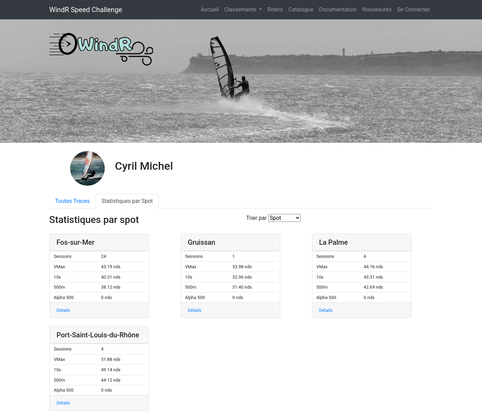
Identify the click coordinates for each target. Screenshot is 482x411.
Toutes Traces (72, 201)
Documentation (338, 9)
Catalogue (301, 9)
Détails (63, 310)
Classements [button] (241, 9)
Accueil (211, 9)
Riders (275, 9)
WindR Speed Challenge (85, 10)
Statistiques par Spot (127, 201)
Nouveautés (376, 9)
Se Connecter (413, 9)
